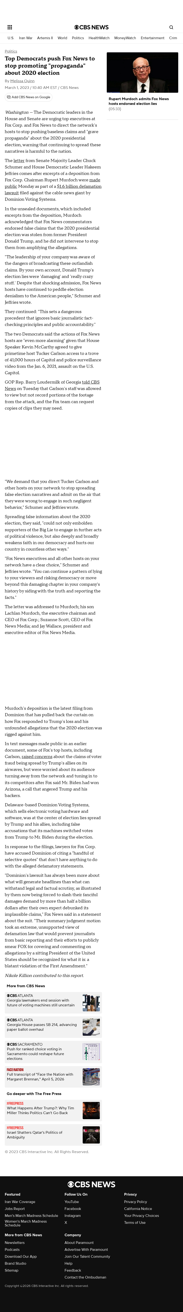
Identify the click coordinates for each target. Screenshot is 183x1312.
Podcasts (12, 1250)
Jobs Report (15, 1209)
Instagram (73, 1216)
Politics (78, 38)
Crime (174, 38)
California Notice (138, 1209)
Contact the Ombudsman (85, 1277)
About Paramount (79, 1243)
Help (68, 1263)
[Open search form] (171, 27)
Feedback (73, 1270)
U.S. (11, 38)
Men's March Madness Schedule (31, 1216)
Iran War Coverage (20, 1202)
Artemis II (45, 38)
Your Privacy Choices (141, 1216)
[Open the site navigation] (36, 27)
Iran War (25, 38)
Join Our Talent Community (87, 1256)
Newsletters (15, 1243)
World (62, 38)
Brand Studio (15, 1263)
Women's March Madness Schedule (26, 1223)
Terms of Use (135, 1223)
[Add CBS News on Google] (28, 97)
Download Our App (21, 1256)
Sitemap (11, 1270)
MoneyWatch (125, 38)
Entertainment (152, 38)
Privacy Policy (135, 1202)
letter (19, 160)
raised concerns (37, 756)
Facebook (73, 1209)
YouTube (72, 1202)
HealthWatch (99, 38)
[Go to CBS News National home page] (91, 27)
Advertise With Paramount (86, 1250)
